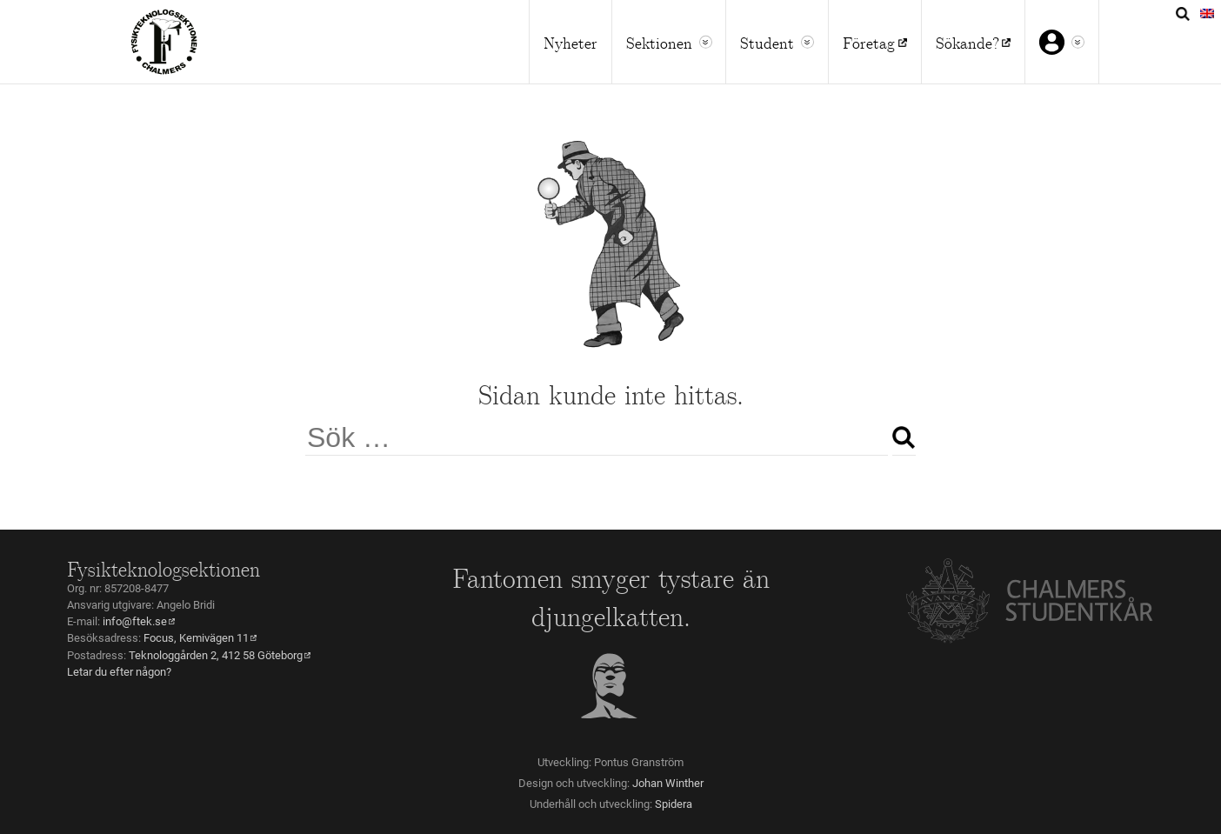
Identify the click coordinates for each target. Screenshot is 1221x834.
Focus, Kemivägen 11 (196, 637)
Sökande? (967, 42)
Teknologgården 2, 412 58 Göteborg (216, 655)
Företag (869, 42)
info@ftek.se (135, 621)
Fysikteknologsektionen (163, 568)
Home (163, 41)
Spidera (673, 804)
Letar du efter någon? (119, 671)
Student (767, 42)
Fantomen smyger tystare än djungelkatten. (611, 596)
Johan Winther (668, 783)
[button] (705, 42)
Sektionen (659, 42)
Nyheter (570, 42)
